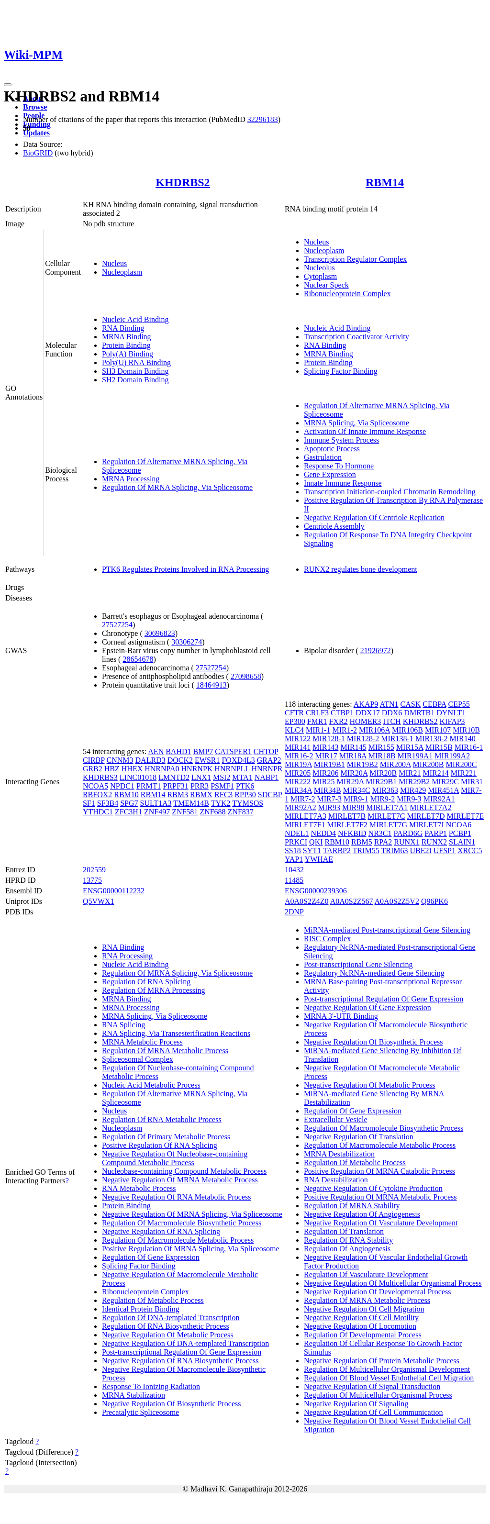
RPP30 (245, 794)
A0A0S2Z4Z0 (307, 901)
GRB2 (92, 769)
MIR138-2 (431, 738)
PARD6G (408, 833)
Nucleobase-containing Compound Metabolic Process (184, 1171)
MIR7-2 (302, 799)
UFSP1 (445, 850)
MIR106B (407, 730)
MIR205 (298, 773)
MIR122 (298, 738)
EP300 (295, 721)
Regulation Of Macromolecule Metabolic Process (178, 1240)
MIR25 (323, 782)
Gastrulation (323, 457)
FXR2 (338, 721)
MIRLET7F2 (347, 825)
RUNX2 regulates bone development (360, 569)
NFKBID (352, 833)
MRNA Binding (126, 337)
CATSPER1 (233, 751)
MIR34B (327, 790)
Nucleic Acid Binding (135, 319)
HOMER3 (365, 721)
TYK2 (221, 803)
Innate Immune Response (343, 483)
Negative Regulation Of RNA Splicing (161, 1231)
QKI (316, 842)
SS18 (293, 850)
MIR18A (353, 756)
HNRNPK (197, 769)
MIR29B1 (381, 782)
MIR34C (356, 790)
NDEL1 (297, 833)
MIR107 (438, 730)
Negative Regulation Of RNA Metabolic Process (176, 1197)
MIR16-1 (469, 747)
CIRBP (94, 760)
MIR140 (462, 738)
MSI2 (221, 777)
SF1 (89, 803)
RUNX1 (406, 842)
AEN (156, 751)
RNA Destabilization (336, 1180)
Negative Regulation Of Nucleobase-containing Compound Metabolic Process (174, 1158)
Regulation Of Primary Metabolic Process (166, 1137)
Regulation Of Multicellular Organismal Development (387, 1369)
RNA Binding (123, 328)
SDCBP (270, 794)
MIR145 (353, 747)
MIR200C (461, 764)
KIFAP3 (452, 721)
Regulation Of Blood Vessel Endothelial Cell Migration (389, 1378)
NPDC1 (122, 786)
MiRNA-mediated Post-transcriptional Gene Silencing (387, 930)
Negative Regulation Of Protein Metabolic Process (381, 1361)
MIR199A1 (415, 756)
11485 (294, 880)
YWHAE (319, 859)
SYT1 (312, 850)
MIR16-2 (299, 756)
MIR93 (329, 807)
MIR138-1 (397, 738)
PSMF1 (222, 786)
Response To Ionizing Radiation (151, 1386)
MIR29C (445, 782)
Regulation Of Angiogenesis (347, 1249)
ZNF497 (157, 812)
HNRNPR (267, 769)
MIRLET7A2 (430, 807)
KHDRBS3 (100, 777)
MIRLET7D (426, 816)
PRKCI (296, 842)
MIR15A (409, 747)
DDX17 (368, 713)
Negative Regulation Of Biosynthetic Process (171, 1404)
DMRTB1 (419, 713)
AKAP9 (366, 704)
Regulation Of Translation (344, 1231)
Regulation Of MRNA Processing (153, 990)
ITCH (392, 721)
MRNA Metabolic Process (142, 1042)
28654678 (137, 659)
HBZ (112, 769)
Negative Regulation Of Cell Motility (361, 1317)
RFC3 (223, 794)
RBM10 (126, 794)
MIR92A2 (300, 807)
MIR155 (381, 747)
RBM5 (361, 842)
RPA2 (383, 842)
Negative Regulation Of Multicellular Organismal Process (393, 1283)
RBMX (201, 794)
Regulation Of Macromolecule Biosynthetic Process (181, 1223)
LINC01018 (138, 777)
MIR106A (374, 730)
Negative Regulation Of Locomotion (360, 1326)
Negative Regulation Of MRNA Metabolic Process (180, 1180)
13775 (92, 880)
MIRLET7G (388, 825)
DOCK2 (180, 760)
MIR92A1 (439, 799)
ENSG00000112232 (114, 891)
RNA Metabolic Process (139, 1188)
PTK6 (245, 786)
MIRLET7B (347, 816)
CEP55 (458, 704)
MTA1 (242, 777)
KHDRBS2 (183, 182)
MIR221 (464, 773)
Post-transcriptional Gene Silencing (358, 964)
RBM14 (385, 182)
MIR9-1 (356, 799)
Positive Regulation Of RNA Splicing (159, 1145)
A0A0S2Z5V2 (397, 901)
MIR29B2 (414, 782)
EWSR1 (207, 760)
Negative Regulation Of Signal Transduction (372, 1386)
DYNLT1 (451, 713)
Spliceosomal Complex (137, 1059)
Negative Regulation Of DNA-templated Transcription (185, 1343)
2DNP (294, 912)
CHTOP (266, 751)
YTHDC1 (98, 812)
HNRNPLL (231, 769)
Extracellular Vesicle (336, 1119)
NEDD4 (323, 833)
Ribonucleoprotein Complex (347, 293)
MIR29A (350, 782)
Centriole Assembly (334, 526)
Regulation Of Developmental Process (363, 1335)
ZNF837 (241, 812)
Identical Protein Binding (140, 1309)
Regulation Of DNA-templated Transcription (171, 1317)
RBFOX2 (97, 794)
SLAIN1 (462, 842)
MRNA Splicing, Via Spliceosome (356, 423)
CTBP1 (342, 713)
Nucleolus (319, 268)
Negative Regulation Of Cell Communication (373, 1412)
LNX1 (201, 777)
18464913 (211, 685)
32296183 (262, 119)
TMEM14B (191, 803)
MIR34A (298, 790)
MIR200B (428, 764)
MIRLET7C (386, 816)
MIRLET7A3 (305, 816)
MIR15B (439, 747)
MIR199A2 (452, 756)
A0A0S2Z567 (351, 901)
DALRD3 (150, 760)
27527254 (117, 625)
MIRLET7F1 (305, 825)
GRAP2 (269, 760)
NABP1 (267, 777)
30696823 (160, 633)
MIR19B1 (329, 764)
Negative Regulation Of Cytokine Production (373, 1188)
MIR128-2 (363, 738)
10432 (294, 870)
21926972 (375, 650)
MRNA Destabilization (339, 1154)
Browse (35, 107)
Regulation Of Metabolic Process (153, 1300)
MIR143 (325, 747)
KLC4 (294, 730)
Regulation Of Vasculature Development (366, 1274)
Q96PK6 (434, 901)
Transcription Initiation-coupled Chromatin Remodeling (390, 492)
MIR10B (466, 730)
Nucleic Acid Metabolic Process (151, 1085)
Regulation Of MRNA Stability (352, 1205)
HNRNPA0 (162, 769)
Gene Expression (330, 474)
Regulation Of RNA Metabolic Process (162, 1119)
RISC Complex (327, 938)
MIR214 (435, 773)
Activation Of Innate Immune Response (365, 431)
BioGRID (38, 153)
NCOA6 (458, 825)
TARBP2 (337, 850)
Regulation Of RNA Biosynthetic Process (165, 1326)
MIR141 (298, 747)
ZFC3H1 (128, 812)
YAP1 (294, 859)
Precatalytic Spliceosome (140, 1412)
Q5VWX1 (98, 901)
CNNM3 (120, 760)
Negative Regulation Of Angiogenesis (362, 1214)
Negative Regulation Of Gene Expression (367, 1007)
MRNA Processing (130, 479)
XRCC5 (469, 850)
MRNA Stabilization (133, 1395)
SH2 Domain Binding (135, 380)
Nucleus (114, 263)
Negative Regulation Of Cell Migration (364, 1309)
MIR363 (385, 790)
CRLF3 (317, 713)
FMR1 (317, 721)
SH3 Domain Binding (135, 371)
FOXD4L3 (238, 760)
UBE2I (420, 850)
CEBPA (434, 704)
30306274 (186, 642)
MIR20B (383, 773)
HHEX (132, 769)
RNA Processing (127, 956)
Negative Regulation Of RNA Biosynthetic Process (180, 1361)
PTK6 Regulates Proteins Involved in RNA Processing (185, 569)
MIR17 (326, 756)
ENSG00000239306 (316, 891)
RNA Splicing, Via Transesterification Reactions (176, 1033)
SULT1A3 (156, 803)
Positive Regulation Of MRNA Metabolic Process (380, 1197)
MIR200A (395, 764)
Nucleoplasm (122, 272)
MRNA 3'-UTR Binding (341, 1016)
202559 (94, 870)
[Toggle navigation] (7, 84)
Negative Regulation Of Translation (358, 1137)
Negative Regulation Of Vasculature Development (380, 1223)
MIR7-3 (329, 799)
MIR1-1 (318, 730)
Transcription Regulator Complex (355, 259)
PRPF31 (176, 786)
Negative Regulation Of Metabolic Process (168, 1335)
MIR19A (298, 764)
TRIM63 (394, 850)
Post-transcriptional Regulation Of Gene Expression (181, 1352)
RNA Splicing (123, 1025)
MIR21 (410, 773)
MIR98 (353, 807)
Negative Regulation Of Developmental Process (377, 1292)
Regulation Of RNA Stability (348, 1240)
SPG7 (129, 803)
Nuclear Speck (326, 285)
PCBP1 (460, 833)
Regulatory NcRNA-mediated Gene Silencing (374, 973)
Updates (36, 133)
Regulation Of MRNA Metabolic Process (165, 1050)
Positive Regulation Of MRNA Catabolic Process (379, 1171)
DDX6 (392, 713)
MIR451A (443, 790)
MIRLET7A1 (387, 807)
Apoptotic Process (332, 449)
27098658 (246, 676)
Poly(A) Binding (127, 354)
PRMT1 (148, 786)
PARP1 (435, 833)
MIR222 (298, 782)
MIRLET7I (426, 825)
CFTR (294, 713)
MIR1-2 (345, 730)
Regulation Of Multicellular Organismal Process (378, 1395)
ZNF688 (212, 812)
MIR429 (413, 790)
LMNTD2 (173, 777)
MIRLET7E (465, 816)
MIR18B (382, 756)
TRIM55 (366, 850)
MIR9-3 (409, 799)
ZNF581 (185, 812)
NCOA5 (95, 786)
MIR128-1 (328, 738)
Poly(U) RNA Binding (136, 362)
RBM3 (177, 794)
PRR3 (199, 786)
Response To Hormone (339, 466)
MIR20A (354, 773)
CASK (411, 704)
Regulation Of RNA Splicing (146, 982)
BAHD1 (178, 751)
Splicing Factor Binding (341, 371)
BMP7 (203, 751)
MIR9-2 (382, 799)
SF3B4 (107, 803)
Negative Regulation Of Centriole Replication (374, 517)
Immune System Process (341, 440)
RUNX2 (434, 842)
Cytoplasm (320, 276)
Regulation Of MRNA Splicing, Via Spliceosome (177, 487)
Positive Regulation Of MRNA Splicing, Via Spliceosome (190, 1249)
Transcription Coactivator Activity (356, 337)
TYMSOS (247, 803)
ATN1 (388, 704)
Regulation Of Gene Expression (151, 1257)
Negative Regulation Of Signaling (356, 1404)
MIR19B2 (362, 764)
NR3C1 (380, 833)
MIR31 (472, 782)
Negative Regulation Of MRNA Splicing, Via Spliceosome (192, 1214)
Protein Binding (126, 345)
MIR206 (325, 773)
